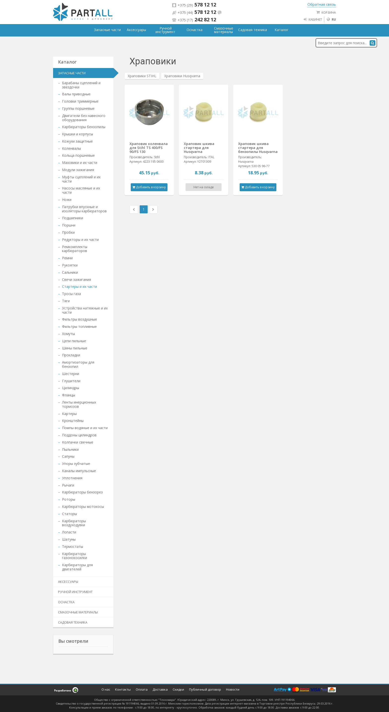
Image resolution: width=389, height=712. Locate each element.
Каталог (282, 30)
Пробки (68, 232)
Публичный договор (205, 689)
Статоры (69, 513)
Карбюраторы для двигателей (77, 566)
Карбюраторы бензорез (82, 492)
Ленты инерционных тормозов (79, 404)
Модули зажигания (78, 169)
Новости (232, 689)
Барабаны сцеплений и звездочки (81, 84)
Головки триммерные (80, 101)
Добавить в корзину (149, 187)
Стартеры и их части (79, 286)
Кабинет (312, 19)
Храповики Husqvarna (182, 76)
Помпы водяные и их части (85, 427)
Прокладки (71, 355)
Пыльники (70, 449)
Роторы (68, 499)
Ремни (67, 258)
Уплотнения (72, 478)
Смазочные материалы (78, 612)
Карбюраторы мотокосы (83, 506)
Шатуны (69, 539)
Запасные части (72, 73)
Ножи (66, 199)
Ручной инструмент (75, 592)
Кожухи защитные (77, 141)
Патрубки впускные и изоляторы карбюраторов (84, 208)
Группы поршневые (78, 108)
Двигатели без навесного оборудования (83, 117)
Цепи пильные (74, 340)
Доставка (160, 689)
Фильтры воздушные (79, 319)
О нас (105, 689)
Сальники (70, 272)
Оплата (142, 689)
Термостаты (72, 546)
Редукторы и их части (80, 239)
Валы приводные (76, 94)
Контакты (123, 689)
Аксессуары (68, 581)
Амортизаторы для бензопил (78, 364)
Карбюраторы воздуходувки (74, 523)
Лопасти (69, 532)
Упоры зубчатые (76, 463)
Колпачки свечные (77, 442)
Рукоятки (70, 265)
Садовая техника (72, 622)
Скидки (178, 689)
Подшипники (72, 218)
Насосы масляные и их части (81, 190)
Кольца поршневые (78, 155)
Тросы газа (71, 293)
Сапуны (68, 456)
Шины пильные (74, 348)
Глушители (71, 380)
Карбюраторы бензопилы (83, 126)
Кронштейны (73, 420)
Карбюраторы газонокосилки (74, 555)
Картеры (69, 413)
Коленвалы (71, 148)
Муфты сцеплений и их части (81, 179)
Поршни (68, 225)
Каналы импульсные (79, 470)
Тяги (66, 301)
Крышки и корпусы (77, 134)
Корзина (326, 12)
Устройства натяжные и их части (85, 310)
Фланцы (68, 395)
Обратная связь (321, 4)
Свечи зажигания (76, 279)
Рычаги (68, 485)
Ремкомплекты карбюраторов (74, 248)
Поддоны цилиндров (79, 435)
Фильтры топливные (79, 326)
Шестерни (70, 373)
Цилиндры (70, 387)
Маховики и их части (79, 162)
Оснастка (66, 602)
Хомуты (68, 333)
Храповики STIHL (142, 76)
